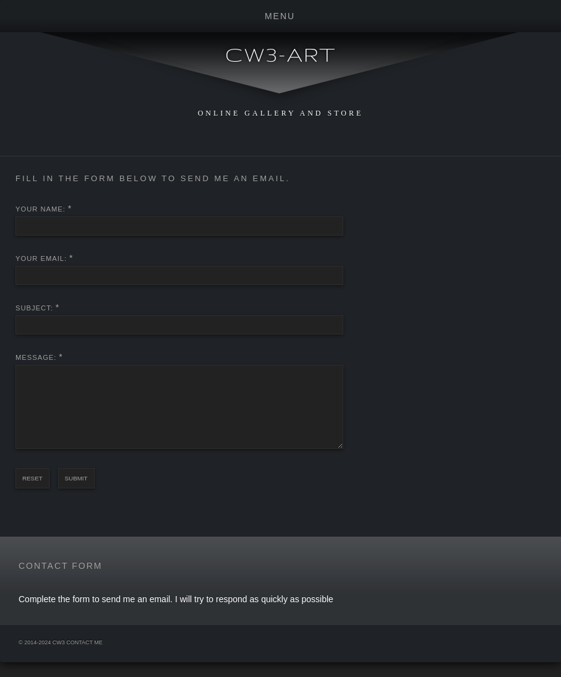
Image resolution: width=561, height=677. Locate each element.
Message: (35, 357)
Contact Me (84, 657)
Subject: (34, 308)
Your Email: (41, 258)
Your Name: (40, 209)
